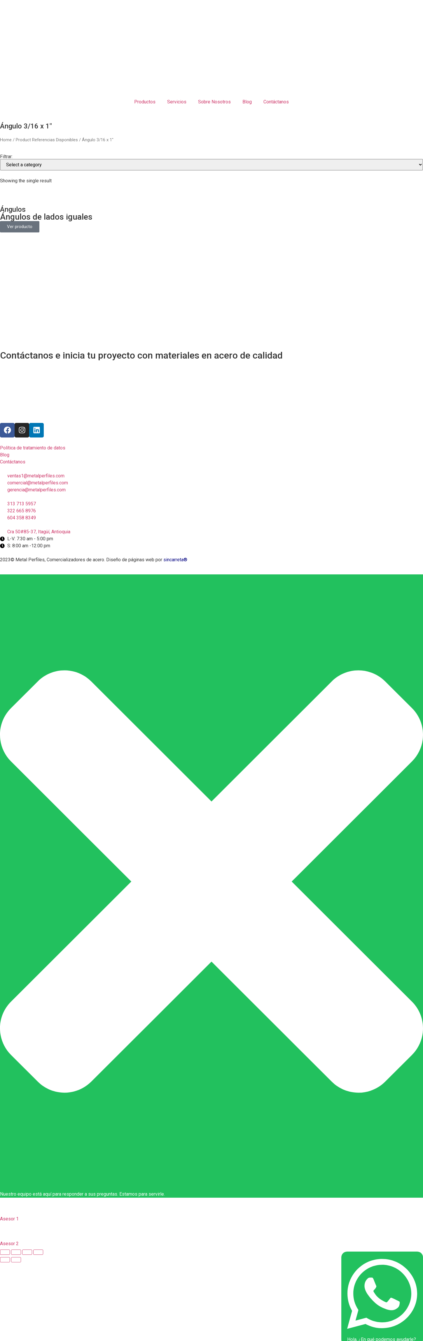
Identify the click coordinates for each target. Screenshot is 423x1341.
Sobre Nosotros (214, 102)
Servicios (176, 102)
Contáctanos (276, 102)
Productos (144, 102)
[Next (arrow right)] (16, 1259)
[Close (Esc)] (5, 1252)
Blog (247, 102)
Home (6, 139)
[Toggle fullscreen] (27, 1252)
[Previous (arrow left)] (5, 1259)
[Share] (16, 1252)
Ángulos (13, 209)
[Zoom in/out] (38, 1252)
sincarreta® (175, 559)
